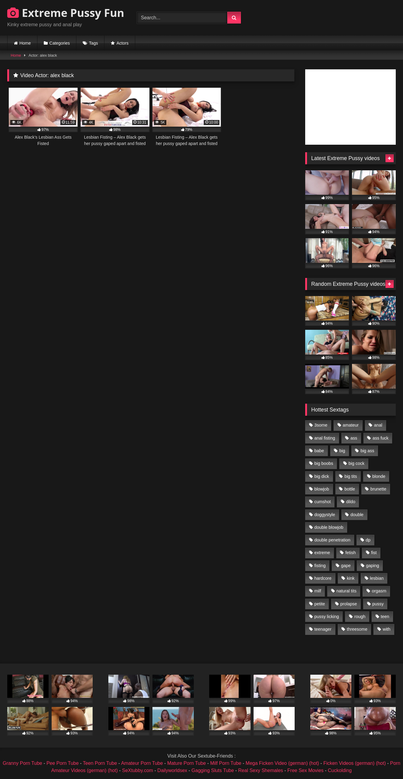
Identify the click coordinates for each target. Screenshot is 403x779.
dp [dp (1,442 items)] (368, 540)
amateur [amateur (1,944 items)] (351, 425)
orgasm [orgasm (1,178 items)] (379, 590)
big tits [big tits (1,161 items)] (350, 476)
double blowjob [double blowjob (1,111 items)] (328, 527)
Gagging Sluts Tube (212, 770)
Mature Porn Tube (186, 763)
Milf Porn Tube (225, 763)
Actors (123, 43)
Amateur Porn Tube (142, 763)
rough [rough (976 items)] (360, 616)
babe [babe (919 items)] (319, 450)
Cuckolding (340, 770)
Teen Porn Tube (100, 763)
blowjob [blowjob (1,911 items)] (321, 489)
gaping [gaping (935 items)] (372, 565)
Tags (93, 43)
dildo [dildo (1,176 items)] (350, 501)
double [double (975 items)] (356, 514)
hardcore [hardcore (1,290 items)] (322, 578)
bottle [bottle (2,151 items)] (349, 489)
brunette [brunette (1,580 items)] (378, 489)
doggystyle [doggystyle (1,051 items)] (324, 514)
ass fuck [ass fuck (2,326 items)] (381, 438)
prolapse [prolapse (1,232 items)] (348, 603)
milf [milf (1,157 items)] (317, 590)
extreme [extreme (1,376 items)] (322, 552)
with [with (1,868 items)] (387, 629)
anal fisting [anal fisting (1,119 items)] (324, 438)
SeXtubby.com (138, 770)
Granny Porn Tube (22, 763)
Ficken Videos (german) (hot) (354, 763)
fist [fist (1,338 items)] (373, 552)
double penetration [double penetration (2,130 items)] (332, 540)
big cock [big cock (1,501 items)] (357, 463)
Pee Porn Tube (62, 763)
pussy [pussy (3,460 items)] (378, 603)
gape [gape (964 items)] (346, 565)
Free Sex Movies (305, 770)
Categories (60, 43)
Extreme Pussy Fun (65, 12)
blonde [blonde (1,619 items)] (378, 476)
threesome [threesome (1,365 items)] (357, 629)
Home (25, 43)
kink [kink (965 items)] (351, 578)
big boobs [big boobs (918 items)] (323, 463)
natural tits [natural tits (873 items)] (346, 590)
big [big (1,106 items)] (342, 450)
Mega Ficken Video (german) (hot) (282, 763)
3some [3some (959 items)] (320, 425)
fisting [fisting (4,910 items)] (320, 565)
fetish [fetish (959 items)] (350, 552)
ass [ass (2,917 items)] (353, 438)
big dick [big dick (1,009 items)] (321, 476)
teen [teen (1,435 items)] (385, 616)
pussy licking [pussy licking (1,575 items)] (326, 616)
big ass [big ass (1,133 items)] (367, 450)
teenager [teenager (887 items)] (322, 629)
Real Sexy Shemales (260, 770)
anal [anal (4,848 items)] (378, 425)
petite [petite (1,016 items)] (319, 603)
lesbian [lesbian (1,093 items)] (377, 578)
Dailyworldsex (172, 770)
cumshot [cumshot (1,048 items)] (322, 501)
